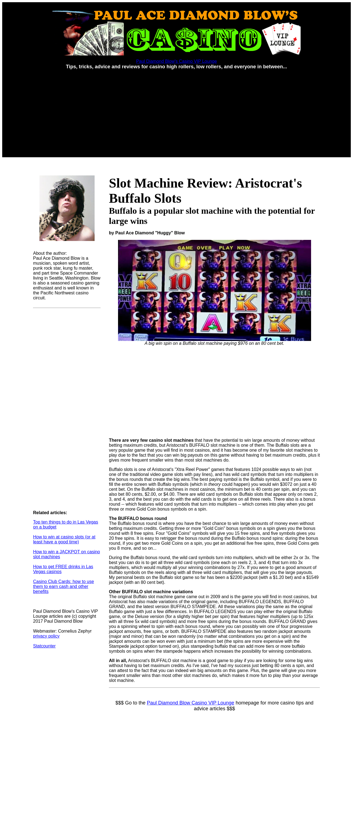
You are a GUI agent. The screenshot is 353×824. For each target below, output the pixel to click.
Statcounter (44, 646)
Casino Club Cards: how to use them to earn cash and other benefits (63, 586)
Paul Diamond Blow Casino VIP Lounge (190, 703)
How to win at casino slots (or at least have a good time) (64, 539)
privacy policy (46, 636)
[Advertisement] (176, 112)
